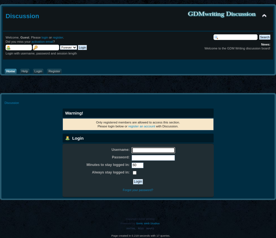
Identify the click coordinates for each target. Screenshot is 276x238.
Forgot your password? (138, 190)
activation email (42, 41)
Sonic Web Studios (148, 223)
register (58, 37)
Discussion (22, 16)
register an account (141, 126)
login (44, 37)
